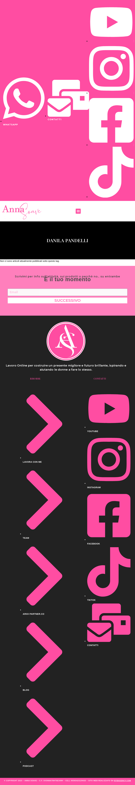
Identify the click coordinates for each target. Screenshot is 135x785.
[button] (78, 211)
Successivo (67, 300)
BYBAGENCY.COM (122, 781)
